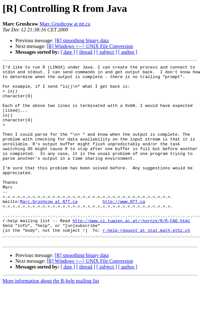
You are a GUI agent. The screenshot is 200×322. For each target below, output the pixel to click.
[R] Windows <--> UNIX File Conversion (90, 46)
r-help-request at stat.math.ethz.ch (146, 264)
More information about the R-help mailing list (51, 316)
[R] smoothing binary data (82, 40)
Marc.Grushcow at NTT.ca (49, 229)
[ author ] (128, 52)
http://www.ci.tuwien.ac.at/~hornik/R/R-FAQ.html (131, 252)
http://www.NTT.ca (124, 229)
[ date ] (68, 52)
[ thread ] (85, 52)
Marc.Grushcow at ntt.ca (64, 24)
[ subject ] (106, 52)
